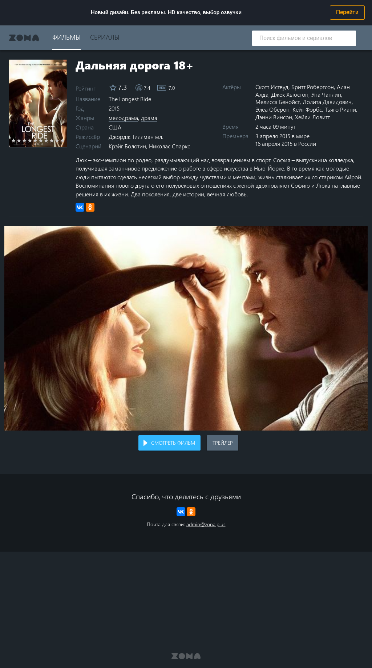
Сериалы (105, 36)
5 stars (35, 140)
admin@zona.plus (206, 524)
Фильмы (66, 36)
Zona (24, 37)
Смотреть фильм (173, 442)
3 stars (24, 140)
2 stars (19, 140)
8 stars (51, 140)
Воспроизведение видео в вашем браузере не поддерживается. (186, 328)
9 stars (57, 140)
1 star (13, 140)
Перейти (347, 12)
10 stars (62, 140)
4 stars (30, 140)
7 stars (46, 140)
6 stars (41, 140)
